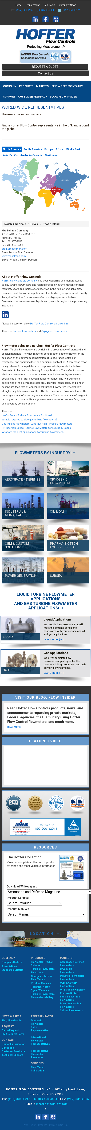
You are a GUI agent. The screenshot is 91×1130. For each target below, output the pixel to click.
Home (18, 5)
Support (9, 96)
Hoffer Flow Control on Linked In (49, 323)
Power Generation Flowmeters (70, 1005)
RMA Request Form (13, 1034)
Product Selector (18, 898)
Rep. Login (49, 5)
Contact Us (45, 73)
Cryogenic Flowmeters (54, 331)
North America (12, 149)
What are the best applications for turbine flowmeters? (33, 432)
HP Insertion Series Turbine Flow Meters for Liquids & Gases (36, 427)
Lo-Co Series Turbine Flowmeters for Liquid (27, 415)
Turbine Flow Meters (43, 969)
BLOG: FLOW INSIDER (63, 96)
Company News (67, 5)
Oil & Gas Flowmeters (72, 989)
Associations (9, 966)
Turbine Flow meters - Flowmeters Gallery (43, 996)
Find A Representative (67, 86)
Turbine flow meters (24, 331)
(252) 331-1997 (24, 10)
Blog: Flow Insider (12, 1020)
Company (9, 86)
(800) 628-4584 (45, 10)
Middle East (73, 149)
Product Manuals (18, 909)
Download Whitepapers (22, 886)
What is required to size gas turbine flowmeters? (29, 419)
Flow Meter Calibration (37, 1069)
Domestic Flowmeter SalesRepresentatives (40, 1025)
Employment (33, 5)
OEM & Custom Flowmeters (68, 985)
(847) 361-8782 (71, 10)
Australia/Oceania (31, 155)
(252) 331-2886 (78, 1099)
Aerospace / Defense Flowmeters (72, 964)
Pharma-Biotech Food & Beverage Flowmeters (70, 996)
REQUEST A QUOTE (45, 66)
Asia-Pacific (10, 155)
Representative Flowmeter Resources (39, 1054)
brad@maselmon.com (14, 248)
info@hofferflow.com (52, 1104)
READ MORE (14, 727)
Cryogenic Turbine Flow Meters (41, 978)
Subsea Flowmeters (71, 1010)
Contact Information (13, 1044)
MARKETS (42, 86)
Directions (8, 1048)
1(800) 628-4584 (45, 1099)
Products (26, 86)
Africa (59, 149)
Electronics (37, 972)
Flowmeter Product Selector (42, 964)
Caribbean (51, 155)
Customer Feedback (32, 96)
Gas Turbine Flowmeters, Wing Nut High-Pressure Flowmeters (37, 423)
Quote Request (10, 1030)
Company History (12, 962)
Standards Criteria (12, 970)
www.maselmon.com (14, 256)
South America (32, 149)
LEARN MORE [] (54, 639)
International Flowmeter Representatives (40, 1040)
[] (74, 452)
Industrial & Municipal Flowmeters (72, 978)
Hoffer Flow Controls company (19, 280)
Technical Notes (40, 987)
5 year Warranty (40, 990)
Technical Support (12, 1055)
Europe (48, 149)
